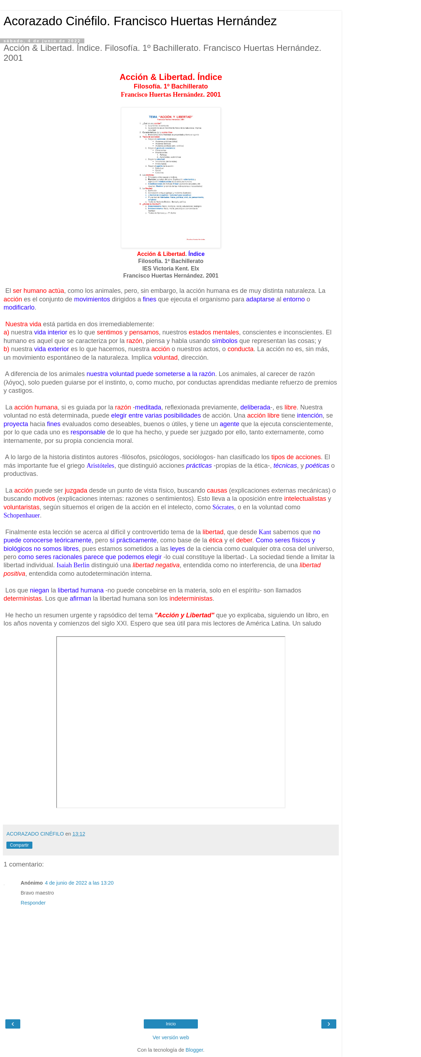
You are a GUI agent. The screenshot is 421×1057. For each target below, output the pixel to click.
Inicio (171, 1023)
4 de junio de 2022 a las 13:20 (79, 883)
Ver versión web (171, 1037)
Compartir (19, 845)
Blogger (194, 1050)
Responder (33, 903)
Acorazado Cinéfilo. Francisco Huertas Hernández (140, 21)
